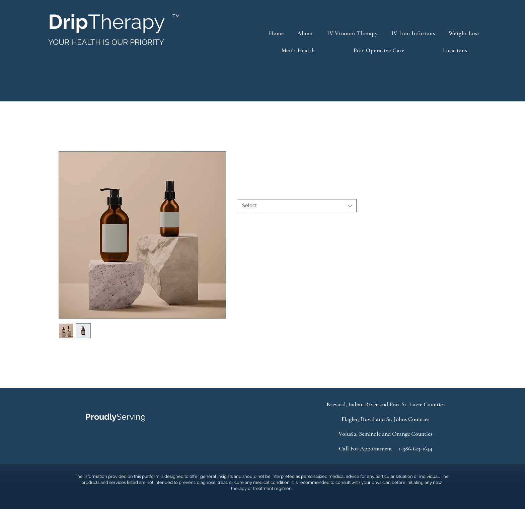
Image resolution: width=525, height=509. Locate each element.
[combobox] (297, 205)
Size (244, 193)
